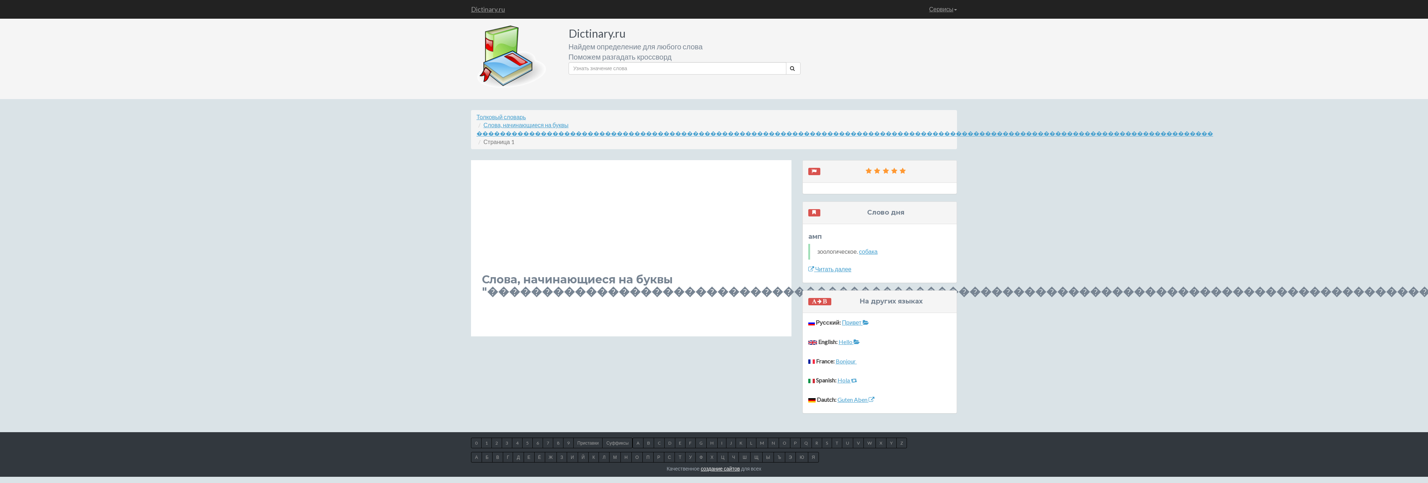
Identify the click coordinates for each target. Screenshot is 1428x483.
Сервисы (943, 8)
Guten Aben (856, 399)
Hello (849, 341)
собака (868, 251)
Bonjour (846, 361)
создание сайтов (720, 468)
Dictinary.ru (488, 9)
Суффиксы (617, 443)
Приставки (588, 443)
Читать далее (829, 268)
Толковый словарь (501, 116)
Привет (855, 322)
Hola (847, 380)
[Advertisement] (608, 222)
